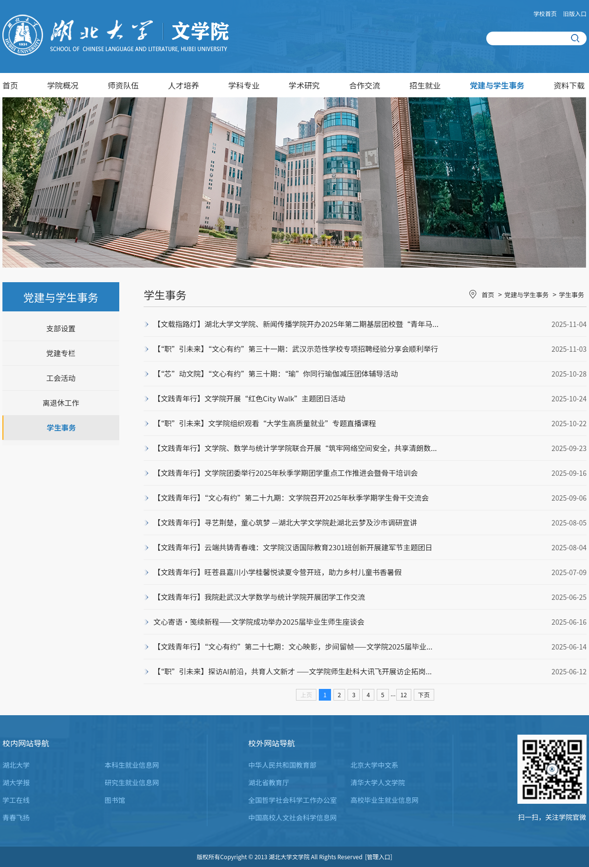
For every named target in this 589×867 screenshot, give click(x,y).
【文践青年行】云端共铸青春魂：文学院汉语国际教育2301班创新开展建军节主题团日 (292, 547)
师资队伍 (123, 85)
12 (404, 694)
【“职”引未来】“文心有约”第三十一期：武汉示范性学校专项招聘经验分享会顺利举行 (295, 348)
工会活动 (60, 378)
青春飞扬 (16, 817)
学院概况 (62, 85)
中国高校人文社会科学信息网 (292, 817)
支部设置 (60, 328)
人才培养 (183, 85)
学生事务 (61, 427)
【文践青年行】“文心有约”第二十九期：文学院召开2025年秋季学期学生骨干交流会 (291, 497)
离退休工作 (60, 402)
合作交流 (364, 85)
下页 (424, 694)
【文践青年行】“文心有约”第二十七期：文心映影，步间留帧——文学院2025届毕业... (292, 646)
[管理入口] (378, 856)
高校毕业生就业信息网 (384, 800)
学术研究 (304, 85)
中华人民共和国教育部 (282, 765)
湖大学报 (16, 782)
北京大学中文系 (374, 765)
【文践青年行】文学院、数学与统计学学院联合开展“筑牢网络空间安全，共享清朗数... (295, 448)
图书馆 (115, 800)
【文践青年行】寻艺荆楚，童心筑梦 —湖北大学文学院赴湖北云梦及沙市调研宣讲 (285, 522)
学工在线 (16, 800)
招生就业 (425, 85)
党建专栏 (60, 353)
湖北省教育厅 (268, 782)
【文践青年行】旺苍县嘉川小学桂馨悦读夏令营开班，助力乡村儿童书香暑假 (277, 572)
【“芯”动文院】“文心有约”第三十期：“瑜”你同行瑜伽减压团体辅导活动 (275, 373)
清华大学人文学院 (377, 782)
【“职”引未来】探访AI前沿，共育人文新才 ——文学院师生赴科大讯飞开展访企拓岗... (292, 671)
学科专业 (243, 85)
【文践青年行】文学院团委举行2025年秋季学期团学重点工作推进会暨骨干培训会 (285, 473)
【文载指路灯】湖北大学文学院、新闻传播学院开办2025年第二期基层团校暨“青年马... (296, 324)
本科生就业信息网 (132, 765)
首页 (10, 85)
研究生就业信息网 (132, 782)
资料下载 (569, 85)
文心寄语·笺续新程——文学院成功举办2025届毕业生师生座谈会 (258, 621)
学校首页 (545, 13)
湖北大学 (16, 765)
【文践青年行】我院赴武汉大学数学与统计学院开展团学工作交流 (259, 597)
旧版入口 (575, 13)
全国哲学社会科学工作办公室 (292, 800)
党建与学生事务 (497, 85)
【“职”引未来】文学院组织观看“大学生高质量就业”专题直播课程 (264, 423)
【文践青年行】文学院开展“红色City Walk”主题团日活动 (249, 398)
